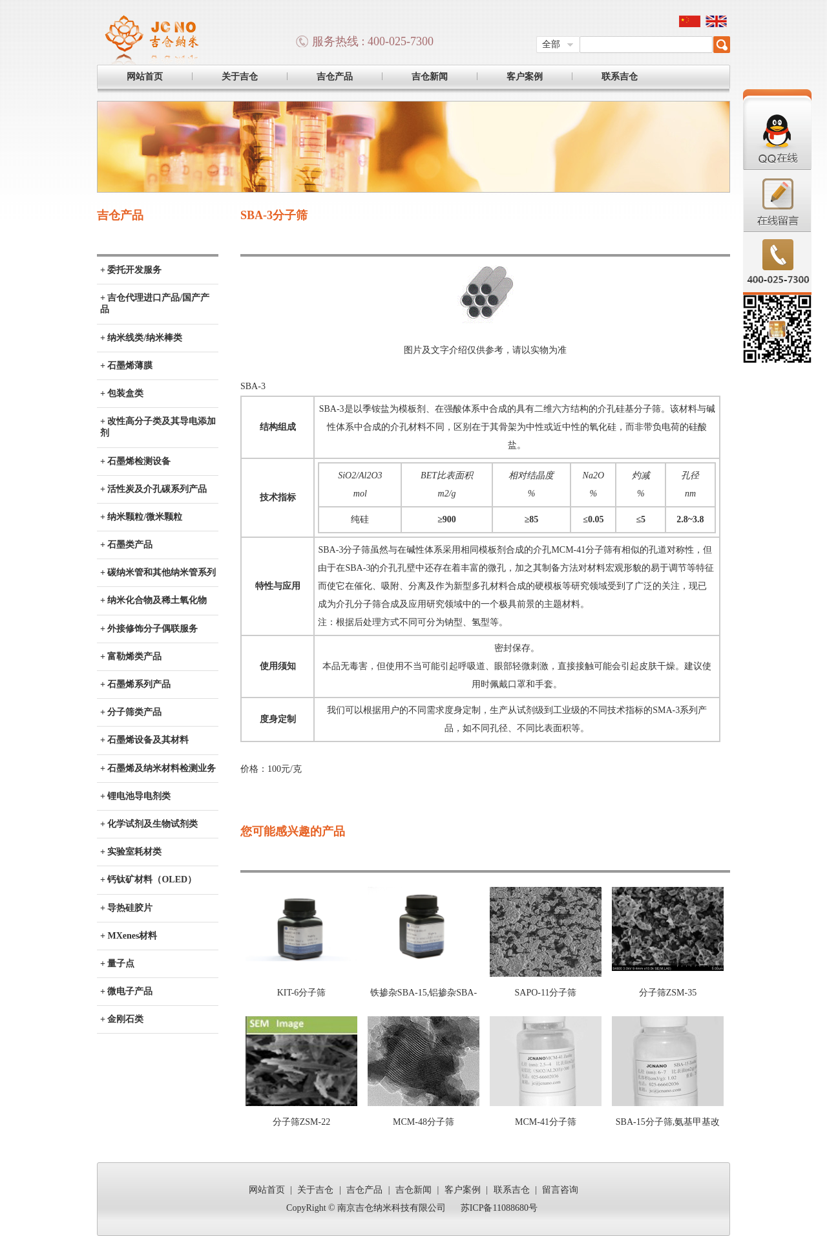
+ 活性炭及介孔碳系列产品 (153, 489)
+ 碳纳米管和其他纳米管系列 (158, 572)
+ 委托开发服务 (131, 270)
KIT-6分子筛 (301, 992)
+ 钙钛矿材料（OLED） (148, 879)
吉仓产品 (335, 76)
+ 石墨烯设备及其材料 (144, 740)
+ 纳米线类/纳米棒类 (141, 338)
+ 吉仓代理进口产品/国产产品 (154, 303)
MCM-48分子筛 (423, 1122)
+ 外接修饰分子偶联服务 (149, 629)
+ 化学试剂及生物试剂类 (149, 824)
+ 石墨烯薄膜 (126, 365)
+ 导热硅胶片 (126, 908)
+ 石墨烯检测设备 (135, 461)
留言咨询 (560, 1190)
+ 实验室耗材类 (131, 852)
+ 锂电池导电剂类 (135, 796)
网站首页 (145, 76)
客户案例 (525, 76)
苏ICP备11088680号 (499, 1208)
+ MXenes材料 (128, 936)
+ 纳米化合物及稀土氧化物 (153, 600)
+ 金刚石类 (121, 1019)
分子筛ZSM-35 (667, 992)
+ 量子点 (117, 963)
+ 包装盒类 (121, 393)
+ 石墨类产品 (126, 544)
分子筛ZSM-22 (301, 1122)
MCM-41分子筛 (545, 1122)
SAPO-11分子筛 (546, 992)
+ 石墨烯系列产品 (135, 684)
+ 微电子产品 (126, 991)
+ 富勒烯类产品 (131, 656)
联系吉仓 (620, 76)
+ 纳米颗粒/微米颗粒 (141, 517)
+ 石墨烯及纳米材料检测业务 (158, 768)
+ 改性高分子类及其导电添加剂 (158, 427)
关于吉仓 (240, 76)
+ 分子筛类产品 (131, 712)
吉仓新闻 (430, 76)
